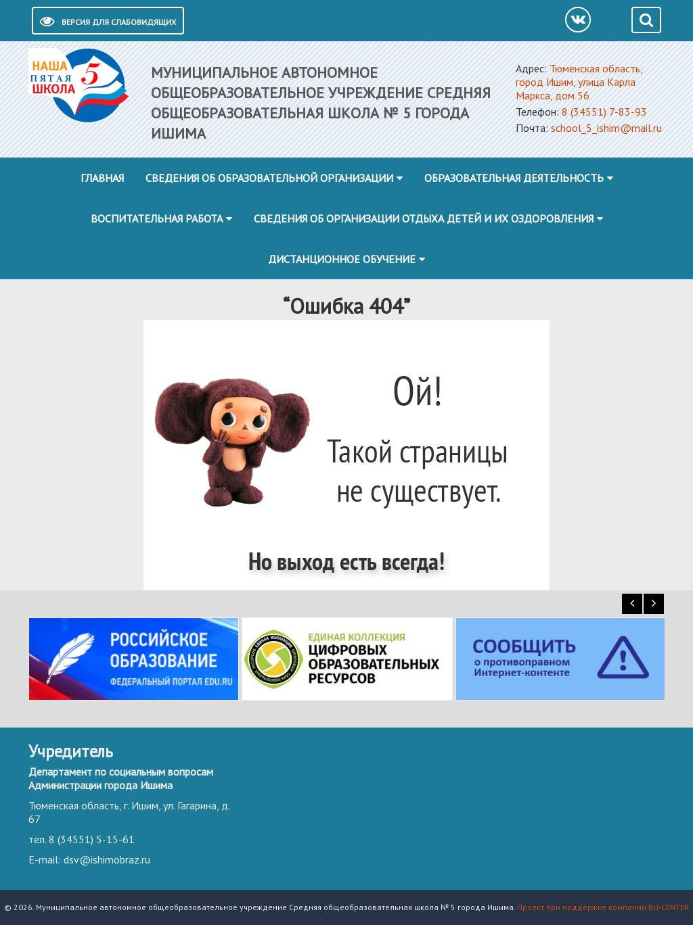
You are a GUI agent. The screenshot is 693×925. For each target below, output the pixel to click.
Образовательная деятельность (514, 178)
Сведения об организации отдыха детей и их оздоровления (424, 218)
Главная (102, 178)
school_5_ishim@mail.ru (606, 128)
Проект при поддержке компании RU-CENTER (603, 907)
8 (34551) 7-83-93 (604, 111)
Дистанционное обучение (342, 259)
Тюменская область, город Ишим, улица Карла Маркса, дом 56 (579, 82)
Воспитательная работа (157, 218)
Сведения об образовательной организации (269, 178)
